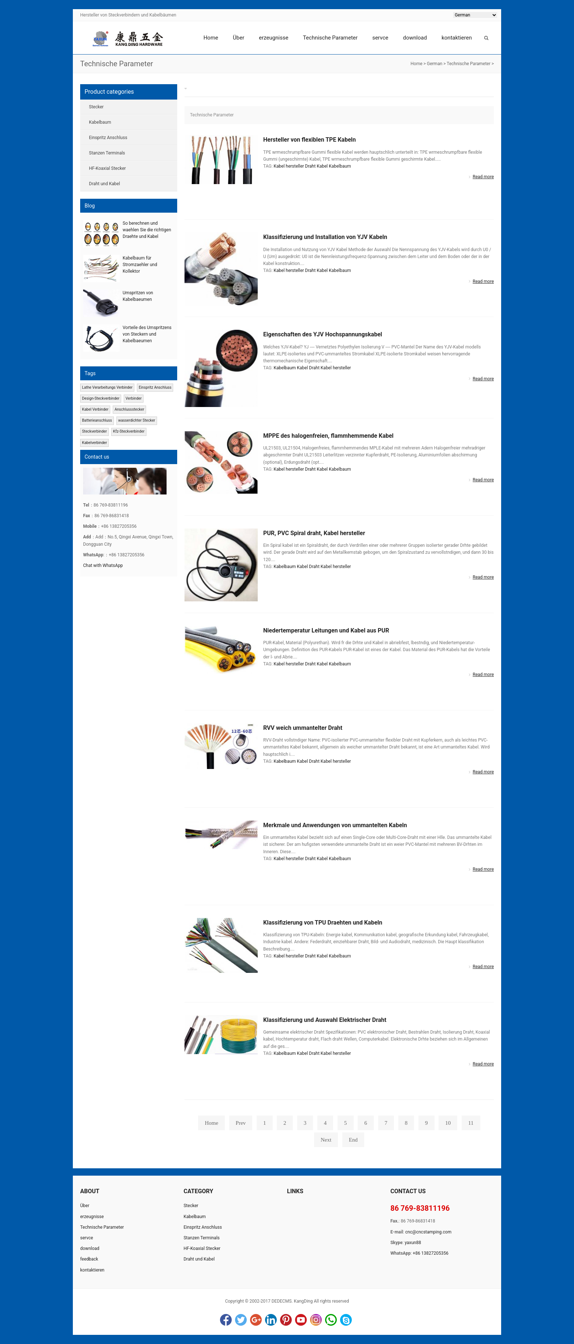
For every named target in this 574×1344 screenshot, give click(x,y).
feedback (89, 1259)
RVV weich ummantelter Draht (302, 727)
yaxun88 (413, 1242)
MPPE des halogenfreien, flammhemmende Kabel (328, 435)
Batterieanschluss (97, 420)
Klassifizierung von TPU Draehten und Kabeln (322, 922)
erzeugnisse (273, 37)
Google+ (256, 1320)
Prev (241, 1123)
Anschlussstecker (129, 409)
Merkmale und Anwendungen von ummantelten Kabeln (335, 825)
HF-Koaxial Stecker (107, 168)
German (434, 63)
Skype (346, 1320)
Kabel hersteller (289, 166)
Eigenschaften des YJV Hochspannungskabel (322, 334)
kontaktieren (456, 37)
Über (238, 37)
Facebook (226, 1320)
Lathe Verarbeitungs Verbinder (107, 387)
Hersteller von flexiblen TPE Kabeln (309, 139)
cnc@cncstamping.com (428, 1232)
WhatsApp (331, 1320)
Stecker (96, 106)
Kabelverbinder (94, 442)
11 (470, 1123)
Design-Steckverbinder (100, 398)
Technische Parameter (330, 37)
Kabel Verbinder (95, 409)
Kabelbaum (340, 166)
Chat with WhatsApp (103, 565)
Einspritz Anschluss (108, 137)
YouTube (301, 1320)
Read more (483, 176)
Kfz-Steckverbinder (129, 431)
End (353, 1140)
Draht (310, 166)
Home (211, 37)
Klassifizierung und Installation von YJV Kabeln (325, 237)
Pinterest (286, 1320)
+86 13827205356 (430, 1253)
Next (326, 1140)
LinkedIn (271, 1320)
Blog (90, 206)
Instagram (316, 1320)
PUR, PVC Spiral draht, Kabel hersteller (314, 533)
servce (380, 37)
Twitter (241, 1320)
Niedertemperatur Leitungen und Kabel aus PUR (326, 630)
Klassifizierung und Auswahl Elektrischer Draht (324, 1019)
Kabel (322, 166)
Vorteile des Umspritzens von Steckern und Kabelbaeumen (147, 334)
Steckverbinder (94, 431)
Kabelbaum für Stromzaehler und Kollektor (140, 264)
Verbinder (134, 398)
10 (448, 1123)
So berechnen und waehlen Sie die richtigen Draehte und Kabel (147, 230)
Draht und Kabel (104, 183)
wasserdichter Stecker (136, 420)
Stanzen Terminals (107, 153)
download (415, 37)
